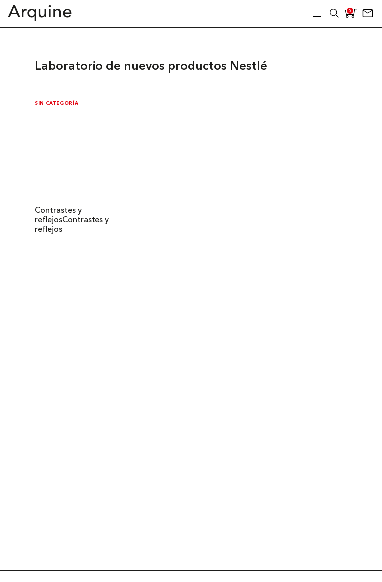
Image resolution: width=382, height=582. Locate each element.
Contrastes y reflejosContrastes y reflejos (72, 220)
